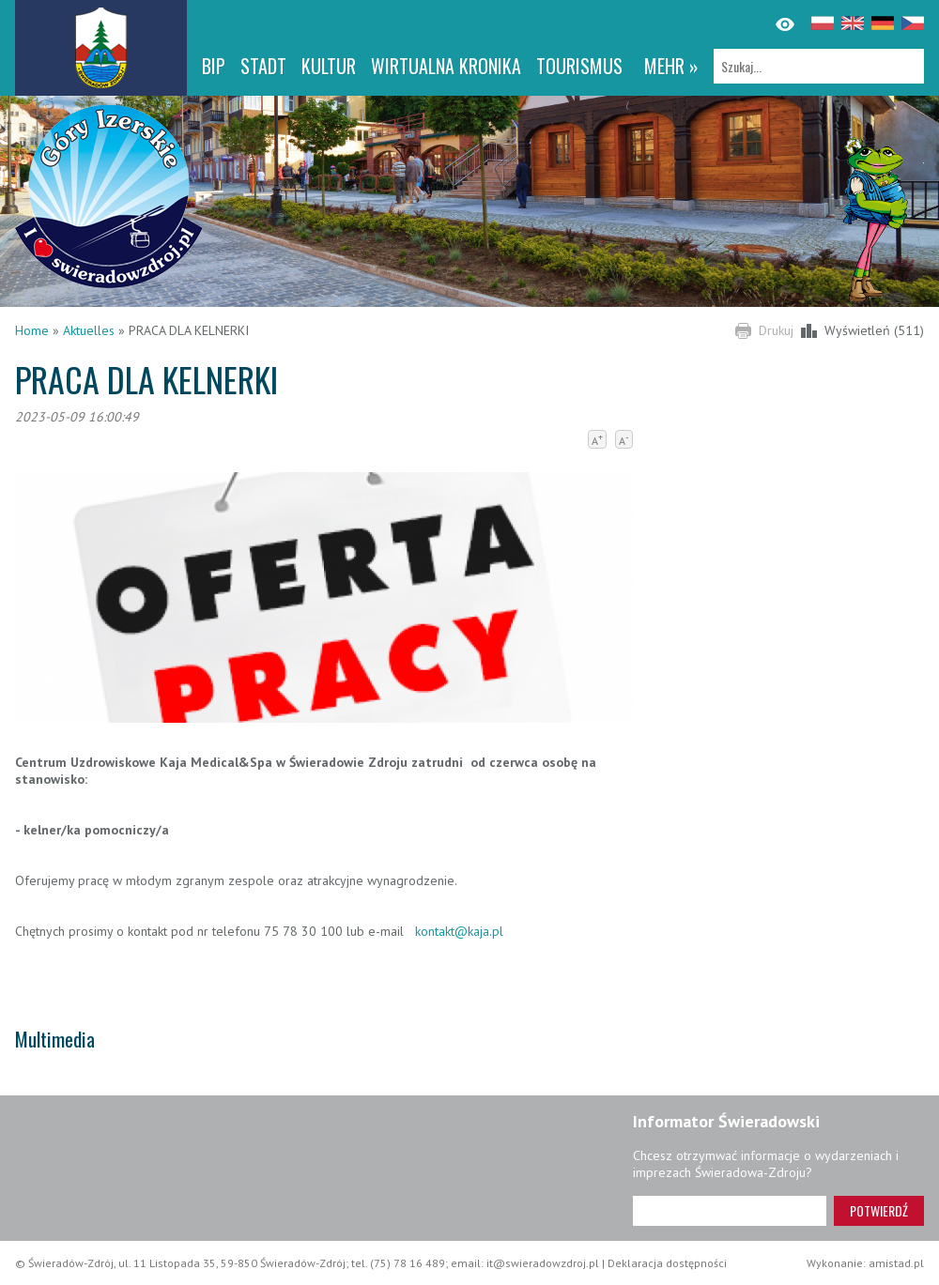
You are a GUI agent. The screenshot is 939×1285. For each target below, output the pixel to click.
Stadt (263, 66)
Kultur (328, 66)
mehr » (671, 66)
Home (32, 330)
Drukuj (776, 330)
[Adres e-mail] (729, 1210)
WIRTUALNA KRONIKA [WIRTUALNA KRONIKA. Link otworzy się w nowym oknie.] (446, 66)
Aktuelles (89, 330)
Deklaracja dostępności (667, 1263)
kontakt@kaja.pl (459, 931)
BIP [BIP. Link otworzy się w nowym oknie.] (213, 66)
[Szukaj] (819, 66)
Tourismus (579, 66)
